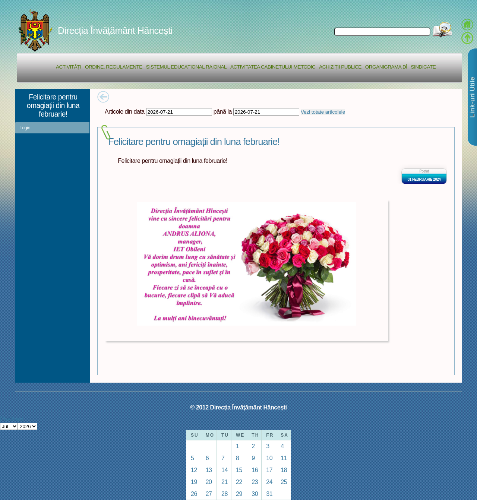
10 (269, 458)
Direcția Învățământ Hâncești (115, 30)
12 (194, 469)
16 (255, 469)
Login (24, 127)
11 (284, 458)
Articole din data (125, 111)
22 (239, 481)
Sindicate (423, 67)
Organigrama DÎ (386, 67)
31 (269, 493)
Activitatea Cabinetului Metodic (272, 67)
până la (223, 111)
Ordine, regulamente (113, 67)
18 (284, 469)
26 (194, 493)
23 (255, 481)
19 (194, 481)
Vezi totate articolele (323, 112)
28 (224, 493)
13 (209, 469)
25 (284, 481)
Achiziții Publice (340, 67)
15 (239, 469)
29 (239, 493)
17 (269, 469)
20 (209, 481)
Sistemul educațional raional (186, 67)
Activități (68, 67)
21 (224, 481)
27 (209, 493)
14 (224, 469)
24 (269, 481)
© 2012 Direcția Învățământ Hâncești (238, 407)
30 (255, 493)
